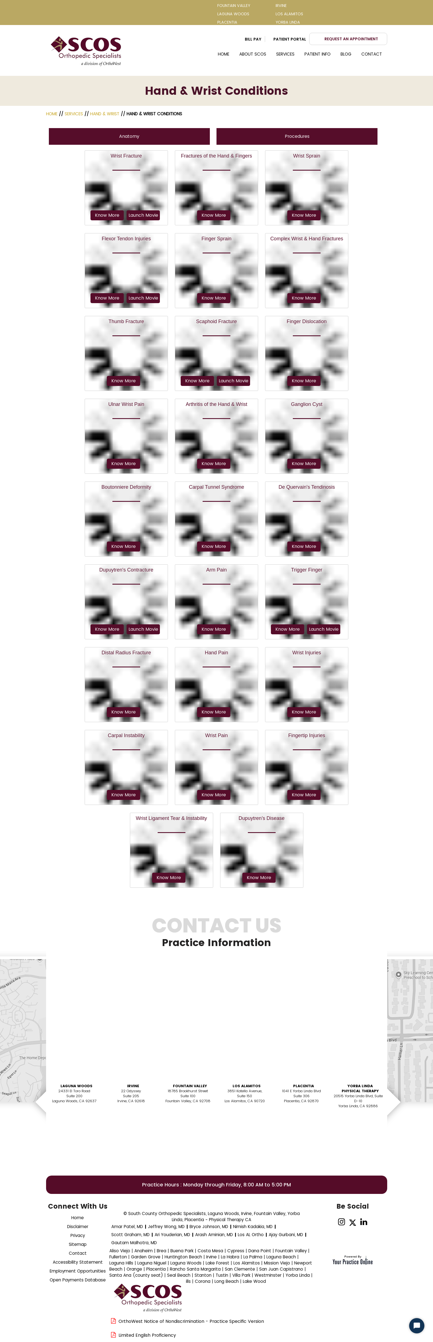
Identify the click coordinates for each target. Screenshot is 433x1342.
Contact (371, 54)
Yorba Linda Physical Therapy (360, 1088)
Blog (346, 54)
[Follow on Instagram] (341, 1222)
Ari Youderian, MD (172, 1235)
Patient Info (317, 54)
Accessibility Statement (78, 1262)
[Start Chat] (416, 1325)
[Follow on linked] (363, 1222)
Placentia (303, 1086)
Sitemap (78, 1244)
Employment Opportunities (78, 1271)
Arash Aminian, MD (214, 1235)
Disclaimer (77, 1226)
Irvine (133, 1086)
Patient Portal (289, 39)
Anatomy (129, 136)
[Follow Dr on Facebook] (330, 1222)
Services (285, 54)
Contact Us (216, 935)
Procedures (297, 136)
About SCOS (252, 54)
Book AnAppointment (75, 1124)
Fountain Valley (190, 1086)
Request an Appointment (351, 39)
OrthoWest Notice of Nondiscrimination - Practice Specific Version (191, 1321)
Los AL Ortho (251, 1235)
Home (223, 54)
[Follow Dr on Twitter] (352, 1222)
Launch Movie (143, 215)
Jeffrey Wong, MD (166, 1226)
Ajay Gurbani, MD (286, 1235)
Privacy (78, 1235)
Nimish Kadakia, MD (253, 1226)
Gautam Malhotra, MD (134, 1243)
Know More (107, 215)
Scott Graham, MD (130, 1235)
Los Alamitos (247, 1086)
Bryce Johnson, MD (209, 1226)
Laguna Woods (76, 1086)
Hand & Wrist (104, 114)
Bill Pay (253, 39)
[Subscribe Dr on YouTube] (374, 1222)
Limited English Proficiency (147, 1335)
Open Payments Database (78, 1280)
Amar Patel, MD (127, 1226)
